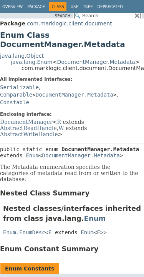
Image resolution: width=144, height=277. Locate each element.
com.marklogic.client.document (69, 23)
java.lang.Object (22, 56)
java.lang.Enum (32, 62)
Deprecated (110, 7)
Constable (14, 102)
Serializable (19, 87)
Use (74, 7)
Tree (88, 7)
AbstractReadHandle (28, 128)
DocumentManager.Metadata (96, 62)
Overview (12, 7)
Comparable (16, 95)
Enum (32, 155)
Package (36, 7)
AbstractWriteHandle (29, 134)
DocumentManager (26, 122)
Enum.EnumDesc (24, 232)
